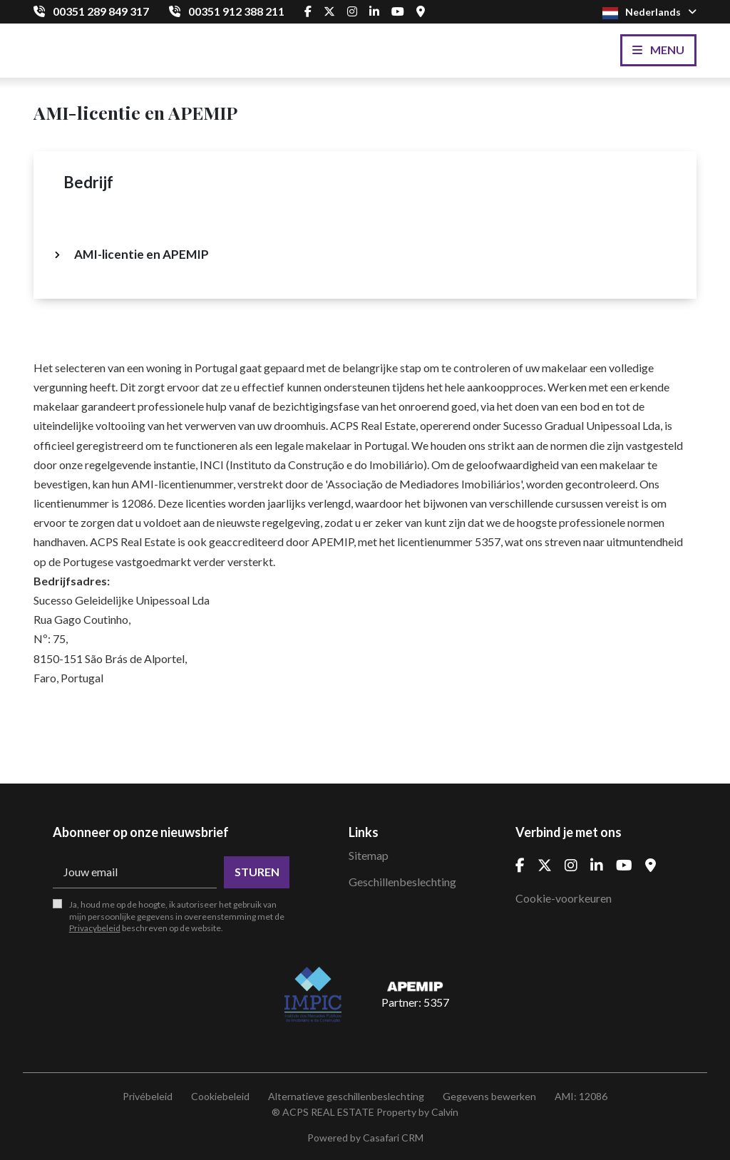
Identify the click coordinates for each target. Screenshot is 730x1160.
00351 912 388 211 (236, 11)
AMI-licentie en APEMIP (141, 254)
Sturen (257, 871)
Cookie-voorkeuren (563, 898)
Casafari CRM (393, 1137)
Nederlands (649, 12)
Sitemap (369, 855)
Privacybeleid (94, 928)
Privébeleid (148, 1096)
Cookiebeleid (220, 1096)
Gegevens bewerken (489, 1096)
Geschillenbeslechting (402, 881)
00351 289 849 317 (101, 11)
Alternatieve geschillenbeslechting (346, 1096)
